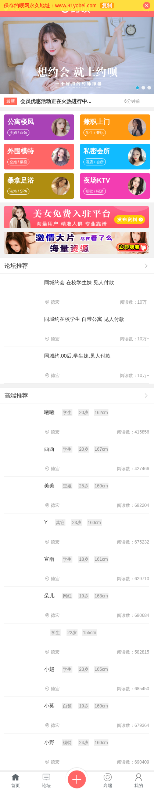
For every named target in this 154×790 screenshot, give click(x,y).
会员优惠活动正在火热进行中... (56, 101)
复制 (107, 5)
